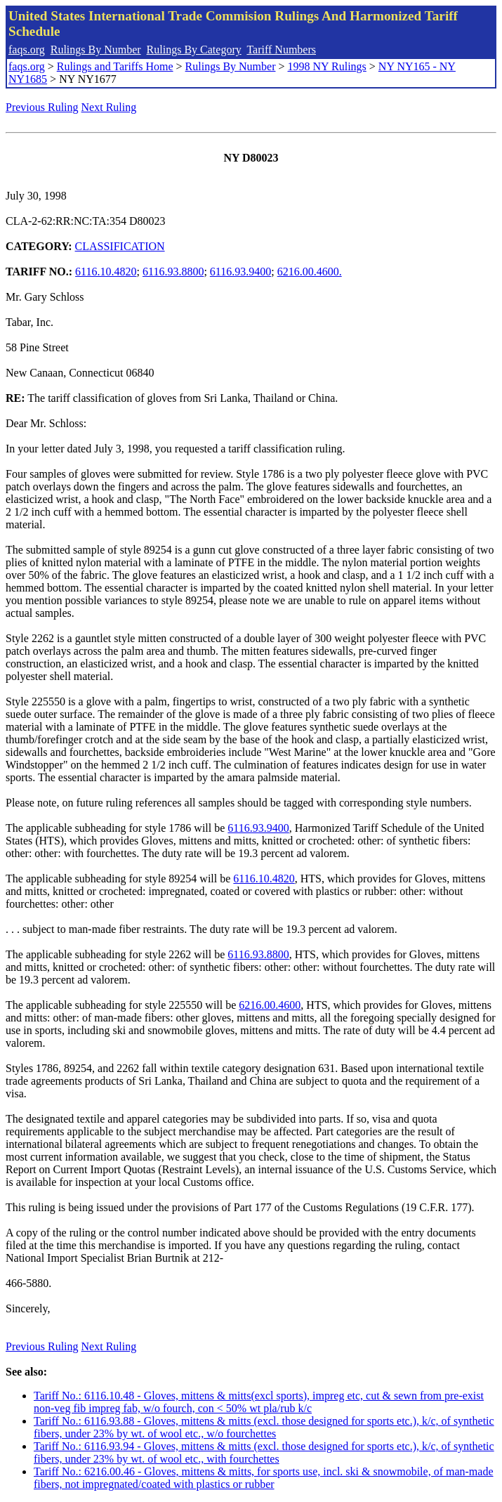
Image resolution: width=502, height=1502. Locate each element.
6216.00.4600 (269, 1005)
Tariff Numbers (281, 49)
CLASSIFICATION (120, 246)
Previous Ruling (42, 107)
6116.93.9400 (240, 271)
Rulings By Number (96, 49)
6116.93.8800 (173, 271)
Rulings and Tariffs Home (115, 66)
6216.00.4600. (309, 271)
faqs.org (26, 49)
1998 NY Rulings (327, 66)
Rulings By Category (194, 49)
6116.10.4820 (105, 271)
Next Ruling (109, 107)
